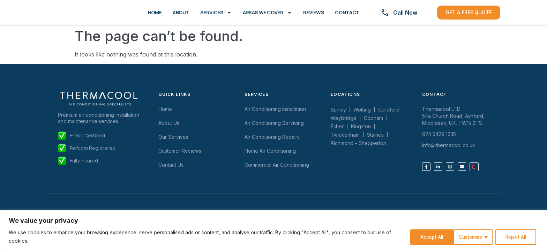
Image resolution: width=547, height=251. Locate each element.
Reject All (469, 236)
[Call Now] (385, 12)
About (181, 12)
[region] (273, 230)
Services (215, 12)
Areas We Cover (267, 12)
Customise (422, 236)
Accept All (516, 236)
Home (155, 12)
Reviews (313, 12)
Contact (347, 12)
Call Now (405, 12)
